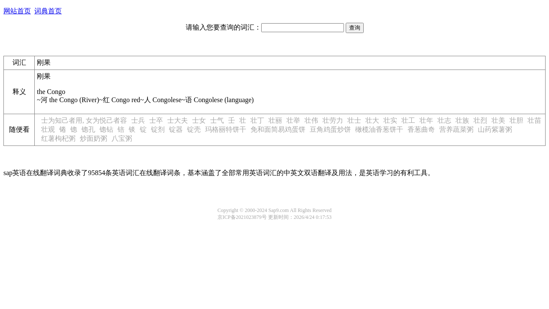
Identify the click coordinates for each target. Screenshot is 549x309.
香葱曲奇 (421, 129)
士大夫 (177, 120)
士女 (199, 120)
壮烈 (480, 120)
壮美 (498, 120)
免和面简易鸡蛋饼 (277, 129)
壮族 (462, 120)
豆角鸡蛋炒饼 (330, 129)
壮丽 (275, 120)
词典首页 (48, 11)
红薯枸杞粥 (58, 138)
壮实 (390, 120)
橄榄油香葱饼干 (379, 129)
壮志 (444, 120)
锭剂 (158, 129)
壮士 (354, 120)
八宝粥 (122, 138)
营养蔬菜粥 (456, 129)
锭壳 (194, 129)
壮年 (426, 120)
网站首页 (17, 11)
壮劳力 (333, 120)
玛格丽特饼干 (225, 129)
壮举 (293, 120)
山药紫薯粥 (495, 129)
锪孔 (88, 129)
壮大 (372, 120)
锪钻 (106, 129)
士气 (217, 120)
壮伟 (311, 120)
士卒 (156, 120)
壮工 (408, 120)
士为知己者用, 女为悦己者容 (84, 120)
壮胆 (516, 120)
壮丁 (257, 120)
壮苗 (534, 120)
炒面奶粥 (93, 138)
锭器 (176, 129)
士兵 (138, 120)
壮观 (48, 129)
